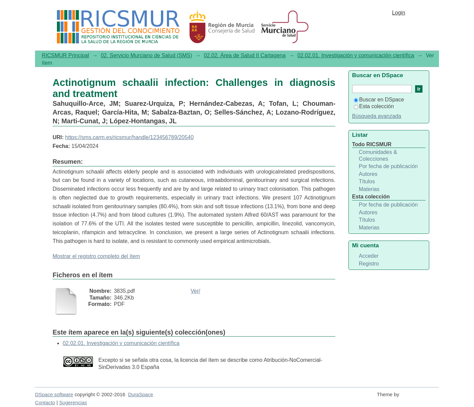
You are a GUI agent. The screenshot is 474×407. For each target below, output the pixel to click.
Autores (368, 174)
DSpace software (54, 394)
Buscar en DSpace (379, 99)
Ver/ (195, 291)
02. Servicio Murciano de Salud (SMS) (146, 55)
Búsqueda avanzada (376, 116)
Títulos (367, 181)
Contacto (45, 402)
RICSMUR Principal (65, 55)
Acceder (369, 256)
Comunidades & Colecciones (378, 155)
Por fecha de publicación (388, 166)
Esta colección (374, 106)
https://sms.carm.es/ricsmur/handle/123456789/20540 (129, 137)
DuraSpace (140, 394)
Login (398, 12)
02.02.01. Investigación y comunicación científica (355, 55)
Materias (369, 189)
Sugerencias (73, 402)
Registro (369, 264)
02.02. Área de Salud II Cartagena (245, 55)
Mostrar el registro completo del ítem (96, 256)
